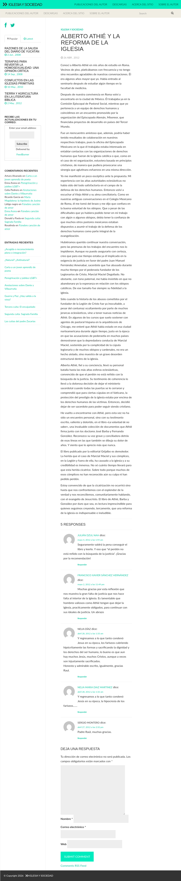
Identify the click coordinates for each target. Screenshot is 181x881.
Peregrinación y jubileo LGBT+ (21, 277)
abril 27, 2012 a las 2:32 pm (90, 727)
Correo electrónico (73, 827)
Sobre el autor (168, 4)
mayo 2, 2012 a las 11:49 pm (91, 584)
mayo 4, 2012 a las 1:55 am (90, 539)
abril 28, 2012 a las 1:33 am (90, 633)
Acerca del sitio (142, 4)
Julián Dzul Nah (88, 535)
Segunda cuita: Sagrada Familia (21, 313)
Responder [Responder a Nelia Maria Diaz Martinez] (82, 712)
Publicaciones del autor (90, 4)
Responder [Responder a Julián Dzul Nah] (82, 564)
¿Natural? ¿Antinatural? (17, 259)
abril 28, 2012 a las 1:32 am (90, 691)
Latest (28, 38)
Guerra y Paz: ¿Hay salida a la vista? (20, 297)
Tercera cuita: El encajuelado (20, 306)
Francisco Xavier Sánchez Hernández (103, 575)
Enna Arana (11, 211)
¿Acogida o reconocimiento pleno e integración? (19, 251)
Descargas (119, 4)
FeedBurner (22, 154)
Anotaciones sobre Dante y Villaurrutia (19, 287)
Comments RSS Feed (73, 865)
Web (63, 844)
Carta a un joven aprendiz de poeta (20, 269)
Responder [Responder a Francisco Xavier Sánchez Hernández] (82, 618)
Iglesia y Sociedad (22, 4)
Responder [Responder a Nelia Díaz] (82, 676)
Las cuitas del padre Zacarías (20, 321)
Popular (12, 38)
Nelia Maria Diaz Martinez (95, 687)
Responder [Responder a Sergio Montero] (82, 738)
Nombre (67, 818)
